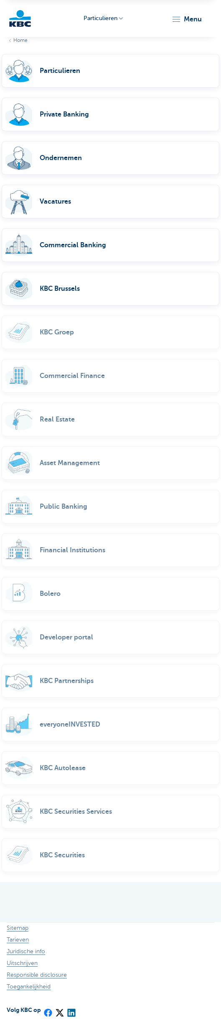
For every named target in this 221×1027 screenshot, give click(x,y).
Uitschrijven (22, 963)
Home (20, 40)
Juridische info (26, 951)
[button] (186, 19)
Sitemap (17, 928)
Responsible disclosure (37, 975)
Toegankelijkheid (29, 986)
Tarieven (18, 939)
